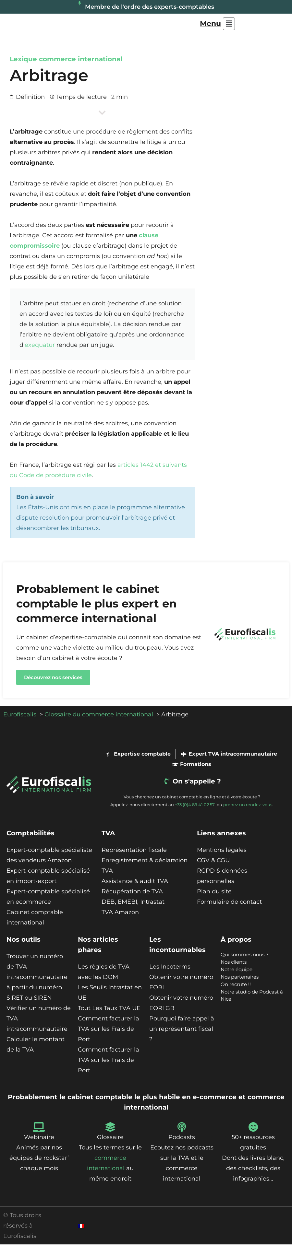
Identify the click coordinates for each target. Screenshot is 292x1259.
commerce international (80, 73)
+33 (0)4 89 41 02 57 (195, 819)
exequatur (40, 359)
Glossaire (110, 1151)
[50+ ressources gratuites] (253, 1142)
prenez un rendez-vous (247, 819)
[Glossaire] (110, 1142)
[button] (217, 30)
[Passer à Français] (81, 1240)
